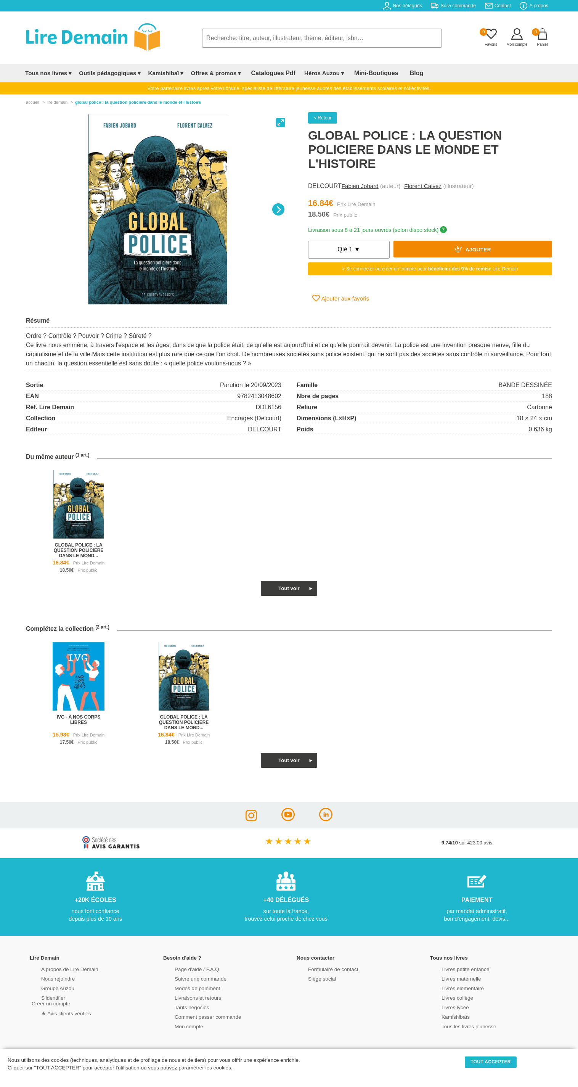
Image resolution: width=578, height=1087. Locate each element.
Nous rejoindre (47, 978)
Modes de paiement (186, 988)
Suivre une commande (189, 978)
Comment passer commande (196, 1016)
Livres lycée (445, 1007)
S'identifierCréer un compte (50, 1000)
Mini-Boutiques (365, 73)
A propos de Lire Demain (58, 968)
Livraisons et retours (187, 997)
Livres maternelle (450, 978)
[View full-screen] (280, 122)
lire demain (57, 102)
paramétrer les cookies (204, 1068)
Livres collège (447, 997)
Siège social (312, 978)
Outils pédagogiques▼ (110, 73)
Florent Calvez (423, 186)
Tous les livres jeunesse (457, 1026)
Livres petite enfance (454, 968)
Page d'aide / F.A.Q (186, 968)
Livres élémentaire (452, 988)
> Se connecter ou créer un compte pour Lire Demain (430, 269)
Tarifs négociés (181, 1007)
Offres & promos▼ (216, 73)
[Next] (278, 209)
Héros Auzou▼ (317, 73)
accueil (32, 102)
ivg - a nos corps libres (78, 719)
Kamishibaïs (445, 1016)
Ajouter (472, 249)
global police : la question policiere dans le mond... (79, 550)
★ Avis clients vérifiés (55, 1012)
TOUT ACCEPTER (490, 1061)
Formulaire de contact (322, 968)
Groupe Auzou (47, 988)
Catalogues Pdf (269, 73)
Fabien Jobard (360, 186)
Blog (398, 73)
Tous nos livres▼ (49, 73)
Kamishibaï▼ (166, 73)
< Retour (322, 118)
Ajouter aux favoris (340, 298)
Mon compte (178, 1026)
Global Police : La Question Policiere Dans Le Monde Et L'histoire (138, 102)
